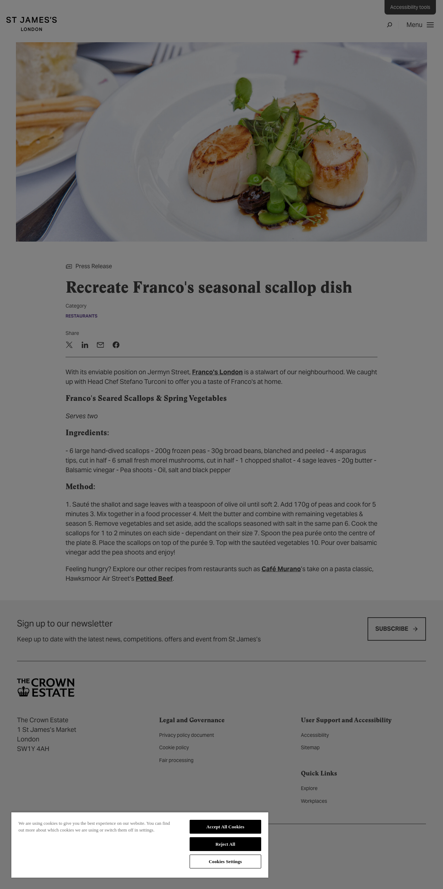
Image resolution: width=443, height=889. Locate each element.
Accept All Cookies (225, 826)
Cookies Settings (225, 861)
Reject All (225, 844)
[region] (139, 845)
